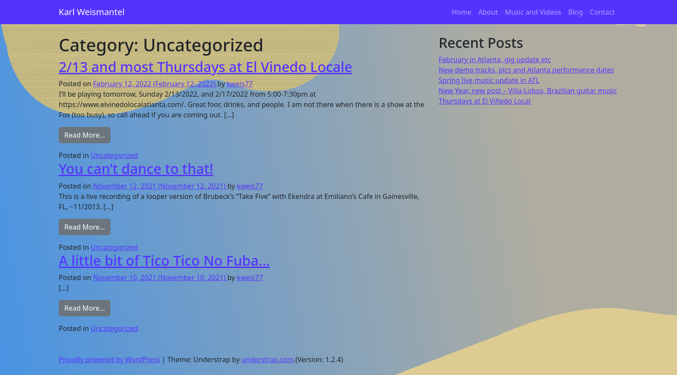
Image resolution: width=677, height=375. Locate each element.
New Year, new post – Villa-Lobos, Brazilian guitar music (528, 90)
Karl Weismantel (91, 12)
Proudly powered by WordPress (109, 359)
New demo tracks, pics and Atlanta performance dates (526, 70)
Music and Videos (533, 12)
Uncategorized (114, 155)
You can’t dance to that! (136, 168)
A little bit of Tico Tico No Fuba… (164, 260)
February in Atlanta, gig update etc (495, 59)
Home (461, 12)
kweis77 (240, 83)
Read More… (87, 134)
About (488, 12)
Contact (602, 12)
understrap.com (267, 359)
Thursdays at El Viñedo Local (485, 101)
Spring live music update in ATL (489, 80)
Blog (575, 12)
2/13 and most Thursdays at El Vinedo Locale (205, 66)
